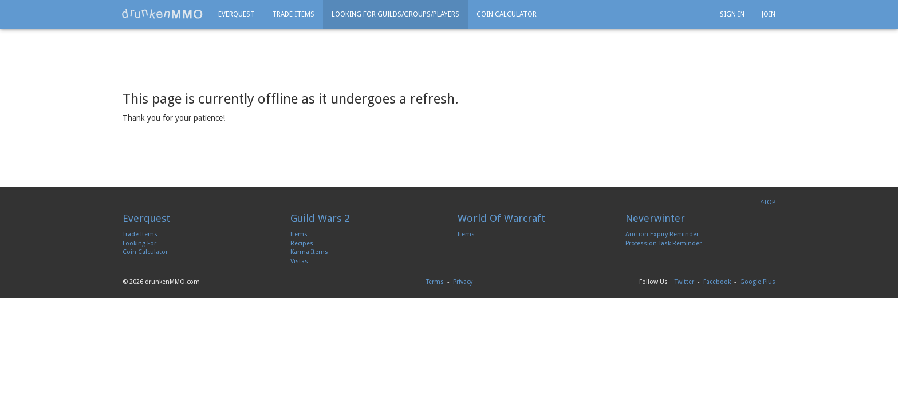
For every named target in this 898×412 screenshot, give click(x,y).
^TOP (768, 202)
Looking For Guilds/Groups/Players (395, 14)
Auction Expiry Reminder (662, 234)
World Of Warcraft (501, 218)
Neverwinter (655, 218)
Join (768, 14)
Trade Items (293, 14)
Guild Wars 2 (320, 218)
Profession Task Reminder (663, 243)
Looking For (139, 243)
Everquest (236, 14)
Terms (435, 282)
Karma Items (309, 252)
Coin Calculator (506, 14)
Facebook (717, 282)
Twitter (684, 282)
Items (299, 234)
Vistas (299, 261)
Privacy (462, 282)
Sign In (732, 14)
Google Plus (757, 282)
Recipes (301, 243)
